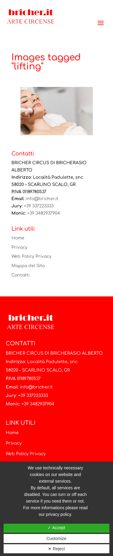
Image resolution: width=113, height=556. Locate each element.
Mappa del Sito (28, 266)
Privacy (19, 247)
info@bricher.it (42, 199)
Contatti (20, 275)
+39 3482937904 (43, 213)
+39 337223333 (39, 206)
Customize (56, 538)
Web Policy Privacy (31, 256)
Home (17, 238)
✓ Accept (56, 527)
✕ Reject (56, 548)
